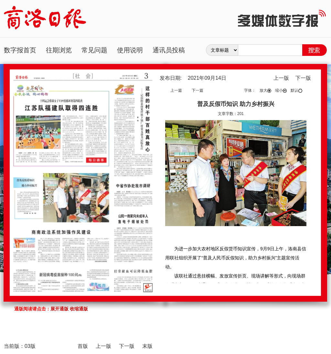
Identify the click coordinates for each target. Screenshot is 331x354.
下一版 (303, 78)
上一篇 (176, 90)
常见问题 (94, 50)
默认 (296, 90)
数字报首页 (20, 50)
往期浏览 (59, 50)
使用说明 (130, 50)
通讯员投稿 (169, 50)
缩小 (281, 90)
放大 (265, 90)
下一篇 (197, 90)
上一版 (281, 78)
